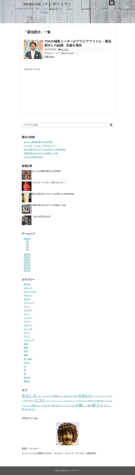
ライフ (27, 336)
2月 (27, 247)
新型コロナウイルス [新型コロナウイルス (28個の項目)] (63, 406)
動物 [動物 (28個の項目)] (98, 401)
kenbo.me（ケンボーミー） (48, 4)
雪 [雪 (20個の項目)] (32, 409)
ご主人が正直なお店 (33, 157)
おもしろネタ (30, 292)
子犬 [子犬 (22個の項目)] (28, 406)
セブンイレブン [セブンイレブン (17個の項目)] (58, 401)
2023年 (27, 254)
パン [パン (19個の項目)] (73, 401)
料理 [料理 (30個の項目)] (53, 406)
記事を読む (49, 57)
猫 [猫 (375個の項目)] (80, 405)
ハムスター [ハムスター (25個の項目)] (67, 401)
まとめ (27, 299)
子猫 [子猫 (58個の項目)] (33, 405)
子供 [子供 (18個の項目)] (25, 406)
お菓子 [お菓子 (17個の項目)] (75, 396)
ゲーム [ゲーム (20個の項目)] (103, 396)
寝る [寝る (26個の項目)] (45, 406)
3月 (27, 244)
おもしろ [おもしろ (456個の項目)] (29, 396)
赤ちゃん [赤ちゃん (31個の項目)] (107, 406)
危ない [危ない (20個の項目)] (103, 401)
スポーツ (28, 325)
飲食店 (27, 381)
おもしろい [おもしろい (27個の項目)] (41, 396)
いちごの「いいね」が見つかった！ (40, 146)
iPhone (27, 284)
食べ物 (27, 377)
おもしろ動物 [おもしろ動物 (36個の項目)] (52, 396)
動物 (26, 344)
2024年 (27, 239)
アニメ (27, 306)
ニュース (28, 329)
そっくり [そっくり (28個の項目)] (97, 396)
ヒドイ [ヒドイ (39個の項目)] (79, 401)
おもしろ (28, 288)
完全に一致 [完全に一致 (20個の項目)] (39, 406)
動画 (26, 348)
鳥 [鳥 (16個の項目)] (34, 409)
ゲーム (27, 314)
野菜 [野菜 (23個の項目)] (29, 409)
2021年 (27, 260)
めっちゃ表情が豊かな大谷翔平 (38, 142)
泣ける (27, 362)
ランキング (29, 340)
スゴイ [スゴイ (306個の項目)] (40, 400)
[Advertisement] (45, 89)
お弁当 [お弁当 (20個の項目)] (70, 396)
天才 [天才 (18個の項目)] (107, 401)
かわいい (28, 295)
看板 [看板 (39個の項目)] (89, 406)
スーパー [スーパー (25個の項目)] (49, 401)
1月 (27, 250)
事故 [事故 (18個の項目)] (89, 401)
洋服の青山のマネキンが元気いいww (41, 153)
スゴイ (27, 321)
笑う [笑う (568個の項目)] (96, 405)
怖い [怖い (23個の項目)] (49, 406)
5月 (27, 241)
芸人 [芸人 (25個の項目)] (102, 406)
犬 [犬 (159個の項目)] (76, 405)
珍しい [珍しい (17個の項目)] (85, 406)
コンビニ (28, 318)
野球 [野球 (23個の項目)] (26, 409)
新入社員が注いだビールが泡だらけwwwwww (45, 149)
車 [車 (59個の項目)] (23, 409)
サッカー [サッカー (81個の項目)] (29, 400)
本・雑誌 (28, 359)
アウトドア (29, 303)
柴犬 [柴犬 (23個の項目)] (73, 406)
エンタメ (65, 49)
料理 (26, 351)
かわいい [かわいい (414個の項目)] (85, 396)
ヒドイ (27, 333)
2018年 (27, 268)
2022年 (27, 257)
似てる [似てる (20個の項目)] (93, 401)
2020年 (27, 262)
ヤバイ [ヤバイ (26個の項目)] (84, 401)
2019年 (27, 265)
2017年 (27, 271)
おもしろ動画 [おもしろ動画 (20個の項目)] (63, 396)
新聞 (26, 355)
